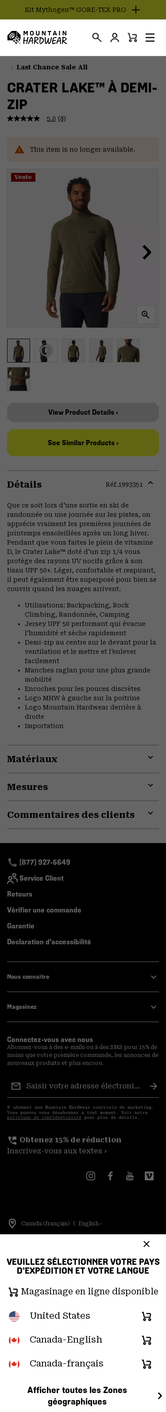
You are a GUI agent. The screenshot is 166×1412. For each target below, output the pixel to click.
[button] (150, 37)
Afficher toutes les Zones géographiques (96, 1396)
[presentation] (97, 37)
